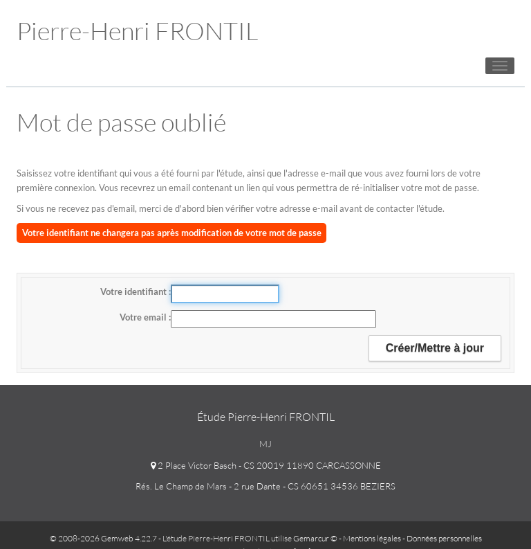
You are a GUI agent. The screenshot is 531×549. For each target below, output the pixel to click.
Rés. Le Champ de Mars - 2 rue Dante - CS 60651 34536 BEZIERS (265, 486)
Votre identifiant (134, 291)
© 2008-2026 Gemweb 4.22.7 (103, 538)
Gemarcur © (315, 538)
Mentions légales (372, 538)
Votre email (144, 317)
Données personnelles (444, 538)
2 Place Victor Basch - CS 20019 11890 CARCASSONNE (266, 465)
